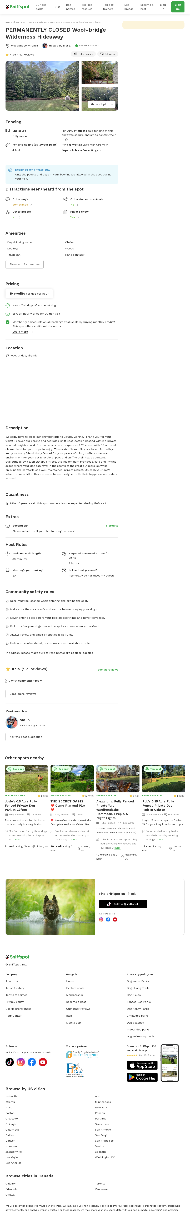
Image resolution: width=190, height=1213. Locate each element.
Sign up (178, 7)
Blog (58, 6)
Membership (74, 995)
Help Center (14, 1015)
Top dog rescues (87, 7)
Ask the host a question (26, 736)
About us (12, 981)
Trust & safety (15, 988)
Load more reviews (23, 693)
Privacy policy (15, 1001)
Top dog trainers (108, 7)
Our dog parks (41, 7)
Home (70, 981)
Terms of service (16, 995)
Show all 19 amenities (24, 264)
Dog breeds (128, 7)
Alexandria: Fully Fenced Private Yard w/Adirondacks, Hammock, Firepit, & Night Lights (115, 810)
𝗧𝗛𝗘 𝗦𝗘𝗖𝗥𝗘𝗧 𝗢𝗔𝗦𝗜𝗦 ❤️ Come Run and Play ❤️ (68, 805)
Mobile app (73, 1022)
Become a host (146, 7)
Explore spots (75, 988)
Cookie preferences (18, 1008)
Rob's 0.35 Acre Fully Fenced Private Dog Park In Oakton (158, 805)
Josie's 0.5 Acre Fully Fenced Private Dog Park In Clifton (21, 805)
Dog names (70, 7)
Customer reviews (78, 1008)
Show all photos (102, 104)
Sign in (163, 7)
